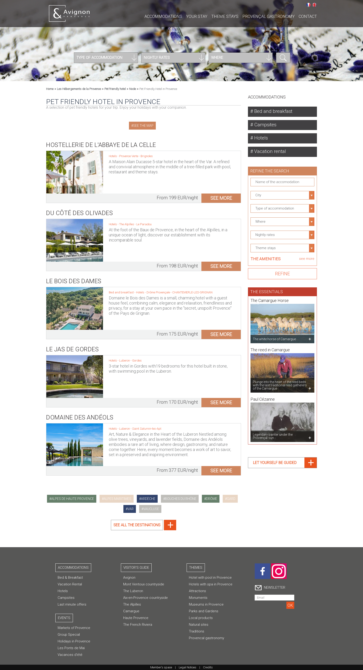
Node (132, 89)
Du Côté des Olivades (79, 209)
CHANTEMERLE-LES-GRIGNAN (192, 288)
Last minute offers (72, 604)
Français (308, 5)
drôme (211, 499)
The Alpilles (127, 220)
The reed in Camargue (270, 347)
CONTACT (308, 16)
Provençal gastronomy (268, 16)
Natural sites (198, 624)
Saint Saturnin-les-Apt (146, 424)
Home (49, 89)
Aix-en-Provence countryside (145, 598)
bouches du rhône (180, 499)
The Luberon (133, 591)
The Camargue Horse (269, 297)
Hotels (261, 139)
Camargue (131, 611)
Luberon (125, 356)
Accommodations (163, 16)
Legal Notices (187, 667)
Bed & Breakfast (70, 577)
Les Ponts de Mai (71, 648)
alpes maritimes (117, 499)
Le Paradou (144, 220)
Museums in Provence (206, 604)
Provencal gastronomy (206, 638)
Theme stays (224, 16)
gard (231, 499)
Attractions (197, 591)
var (131, 509)
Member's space (161, 667)
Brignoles (147, 156)
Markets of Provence (74, 628)
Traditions (196, 631)
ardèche (148, 499)
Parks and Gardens (203, 611)
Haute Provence (135, 618)
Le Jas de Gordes (72, 345)
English (314, 5)
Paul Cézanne (262, 396)
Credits (208, 667)
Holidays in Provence (74, 641)
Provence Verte (129, 156)
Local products (201, 618)
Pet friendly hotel (115, 89)
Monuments (198, 598)
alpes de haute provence (72, 499)
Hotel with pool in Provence (210, 577)
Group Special (69, 634)
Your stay (196, 16)
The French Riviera (137, 624)
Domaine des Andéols (79, 413)
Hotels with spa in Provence (210, 584)
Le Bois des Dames (73, 277)
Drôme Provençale (159, 288)
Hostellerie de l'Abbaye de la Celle (101, 144)
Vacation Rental (70, 584)
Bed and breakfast (274, 111)
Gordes (137, 356)
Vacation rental (270, 152)
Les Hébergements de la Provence (79, 89)
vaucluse (151, 509)
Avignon (129, 577)
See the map (143, 125)
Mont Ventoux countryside (143, 584)
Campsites (266, 125)
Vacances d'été (70, 655)
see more (221, 198)
